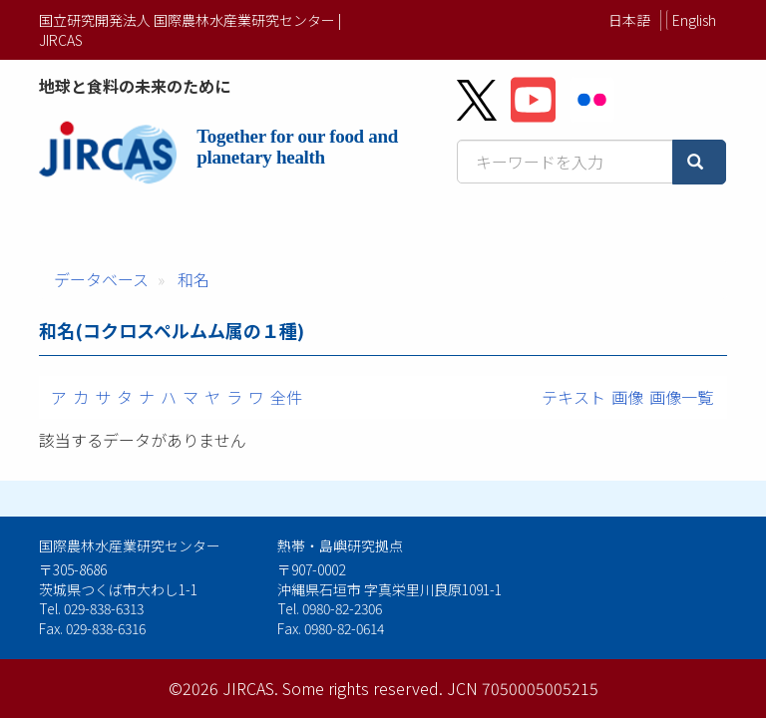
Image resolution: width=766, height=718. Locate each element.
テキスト (573, 397)
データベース (101, 279)
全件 (286, 397)
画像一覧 (681, 397)
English (694, 20)
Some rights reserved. (362, 688)
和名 (193, 279)
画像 (627, 397)
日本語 (629, 20)
